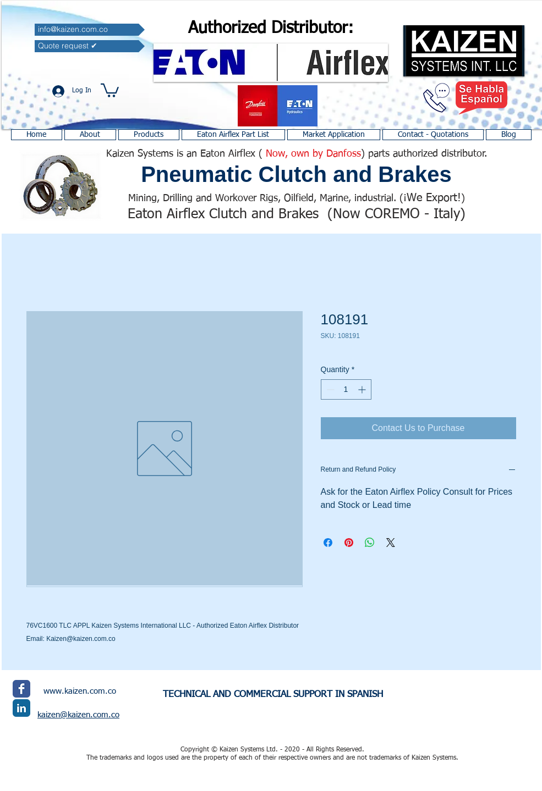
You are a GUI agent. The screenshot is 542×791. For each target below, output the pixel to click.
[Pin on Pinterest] (348, 542)
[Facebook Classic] (21, 689)
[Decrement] (329, 389)
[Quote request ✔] (90, 46)
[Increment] (363, 389)
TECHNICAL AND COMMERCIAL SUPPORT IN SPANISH (273, 694)
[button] (110, 89)
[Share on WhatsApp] (369, 542)
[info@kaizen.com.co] (90, 30)
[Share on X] (390, 542)
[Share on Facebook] (328, 542)
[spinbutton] (346, 389)
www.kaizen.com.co (79, 691)
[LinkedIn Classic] (21, 708)
